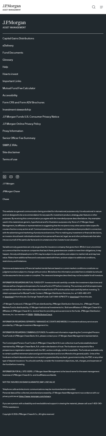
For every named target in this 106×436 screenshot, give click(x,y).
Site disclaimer (11, 152)
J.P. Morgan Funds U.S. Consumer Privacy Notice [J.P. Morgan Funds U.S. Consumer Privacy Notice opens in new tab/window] (31, 116)
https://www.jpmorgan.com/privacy (35, 396)
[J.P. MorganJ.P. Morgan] (10, 184)
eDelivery (8, 45)
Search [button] (92, 6)
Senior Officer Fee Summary (19, 138)
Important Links (12, 81)
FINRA (30, 315)
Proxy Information (13, 131)
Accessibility (10, 95)
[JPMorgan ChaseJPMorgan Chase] (12, 191)
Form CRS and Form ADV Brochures (23, 102)
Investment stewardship (17, 109)
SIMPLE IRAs (10, 145)
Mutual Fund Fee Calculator (19, 88)
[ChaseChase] (7, 199)
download (9, 297)
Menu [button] (100, 7)
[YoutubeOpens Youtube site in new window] (11, 178)
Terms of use (10, 159)
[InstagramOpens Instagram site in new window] (17, 178)
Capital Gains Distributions (18, 38)
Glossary (8, 60)
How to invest (10, 74)
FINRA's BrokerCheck (43, 315)
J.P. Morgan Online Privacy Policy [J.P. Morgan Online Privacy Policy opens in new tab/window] (22, 124)
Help (5, 67)
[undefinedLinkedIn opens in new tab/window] (4, 178)
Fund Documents (13, 52)
